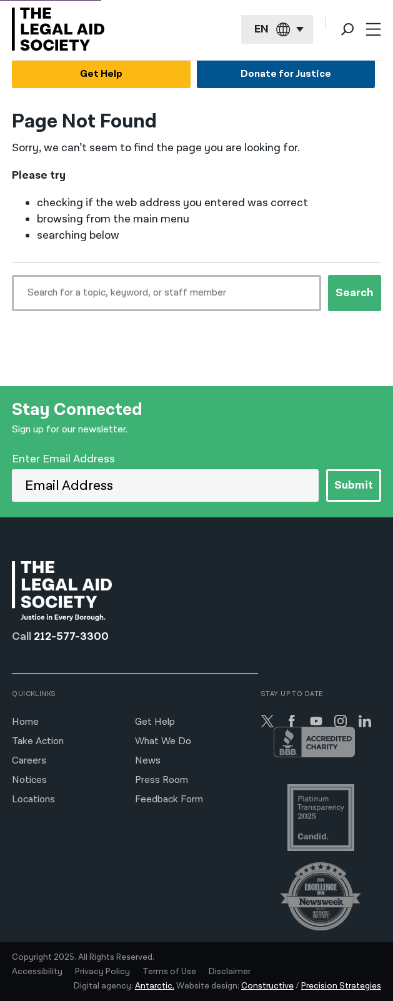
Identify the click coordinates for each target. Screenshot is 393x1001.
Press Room (161, 780)
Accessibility (37, 971)
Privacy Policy (102, 971)
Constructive (267, 986)
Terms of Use (169, 971)
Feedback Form (169, 799)
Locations (33, 799)
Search (355, 293)
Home (25, 722)
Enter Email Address (63, 459)
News (148, 760)
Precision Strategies (341, 986)
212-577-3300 (71, 636)
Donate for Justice (286, 74)
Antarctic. (154, 986)
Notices (29, 780)
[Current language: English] (277, 29)
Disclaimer (230, 971)
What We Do (163, 741)
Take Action (38, 741)
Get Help (101, 74)
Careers (29, 760)
